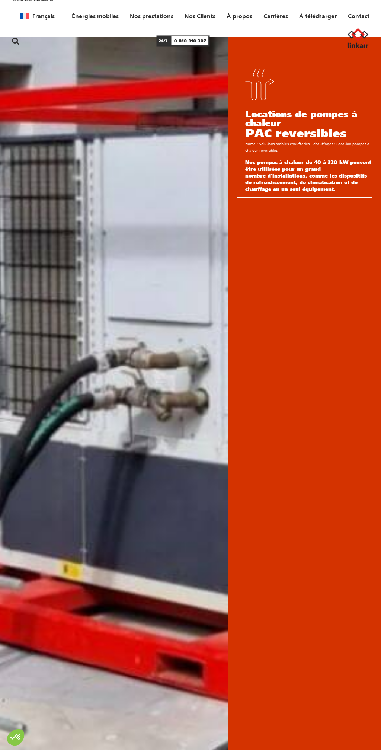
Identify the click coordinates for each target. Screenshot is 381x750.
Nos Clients (200, 16)
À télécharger (318, 16)
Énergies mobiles (95, 16)
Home (250, 143)
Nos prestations (151, 16)
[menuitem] (37, 16)
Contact (358, 16)
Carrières (275, 16)
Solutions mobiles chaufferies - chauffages (296, 143)
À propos (239, 16)
